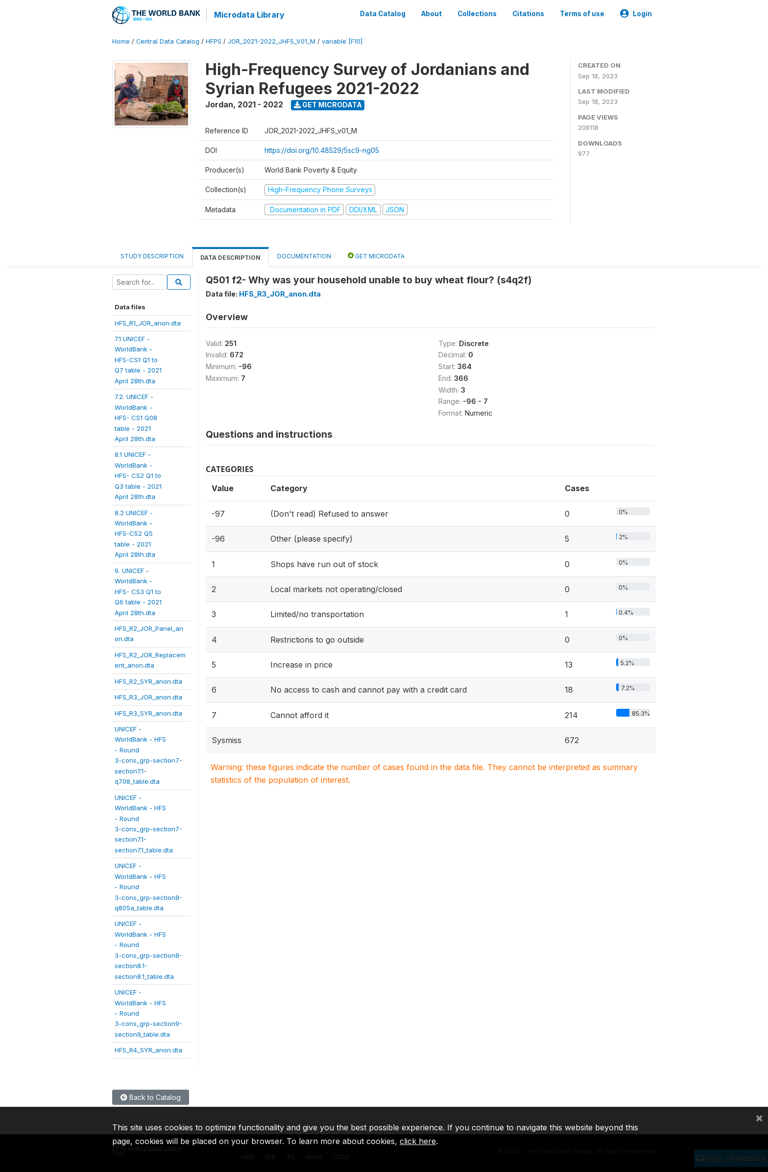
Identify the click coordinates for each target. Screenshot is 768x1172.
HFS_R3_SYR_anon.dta (148, 713)
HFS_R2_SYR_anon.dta (148, 681)
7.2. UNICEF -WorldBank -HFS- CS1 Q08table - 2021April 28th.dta (136, 418)
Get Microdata (328, 104)
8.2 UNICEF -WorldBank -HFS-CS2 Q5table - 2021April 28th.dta (135, 534)
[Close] (759, 1117)
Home (121, 41)
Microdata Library (249, 15)
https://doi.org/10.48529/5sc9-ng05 (321, 150)
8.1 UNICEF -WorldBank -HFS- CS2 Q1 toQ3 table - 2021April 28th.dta (138, 475)
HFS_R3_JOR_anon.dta (148, 697)
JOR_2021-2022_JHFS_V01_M (271, 41)
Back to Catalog (150, 1097)
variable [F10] (342, 41)
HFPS (213, 41)
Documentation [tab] (304, 256)
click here (418, 1141)
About (431, 14)
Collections (477, 14)
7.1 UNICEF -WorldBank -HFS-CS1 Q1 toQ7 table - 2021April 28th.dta (138, 360)
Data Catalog (383, 14)
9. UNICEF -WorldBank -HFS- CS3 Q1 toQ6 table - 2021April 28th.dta (138, 592)
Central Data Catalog (167, 41)
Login (636, 14)
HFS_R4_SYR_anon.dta (148, 1050)
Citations (528, 14)
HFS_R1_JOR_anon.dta (148, 323)
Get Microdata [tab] (376, 255)
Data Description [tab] (230, 257)
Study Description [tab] (152, 256)
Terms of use (582, 14)
